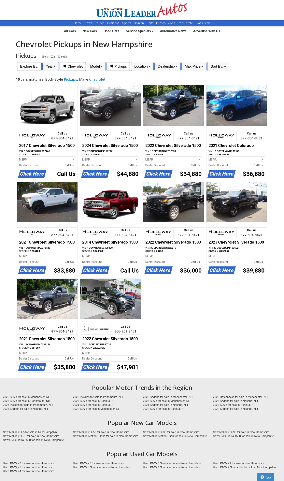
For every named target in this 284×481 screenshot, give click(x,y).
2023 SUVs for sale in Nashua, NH (234, 404)
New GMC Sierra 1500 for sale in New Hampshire (243, 436)
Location (142, 66)
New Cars (89, 31)
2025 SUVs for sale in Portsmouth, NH (26, 401)
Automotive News (173, 31)
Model (96, 66)
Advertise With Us (206, 31)
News (88, 23)
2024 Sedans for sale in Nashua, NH (165, 404)
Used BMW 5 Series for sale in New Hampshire (102, 467)
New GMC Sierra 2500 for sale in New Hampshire (33, 440)
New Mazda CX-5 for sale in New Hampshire (30, 432)
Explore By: (29, 66)
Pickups (118, 66)
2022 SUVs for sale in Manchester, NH (96, 408)
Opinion (139, 23)
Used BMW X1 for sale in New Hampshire (238, 463)
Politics (100, 23)
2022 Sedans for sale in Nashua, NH (235, 408)
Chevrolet (73, 66)
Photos (161, 23)
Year (50, 66)
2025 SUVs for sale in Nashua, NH (94, 401)
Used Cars (111, 31)
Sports (127, 23)
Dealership (167, 66)
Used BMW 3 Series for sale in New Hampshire (172, 463)
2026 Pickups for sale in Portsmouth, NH (98, 397)
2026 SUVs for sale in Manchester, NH (26, 397)
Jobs (172, 23)
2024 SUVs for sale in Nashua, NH (94, 404)
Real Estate (186, 23)
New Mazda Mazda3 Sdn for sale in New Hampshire (175, 436)
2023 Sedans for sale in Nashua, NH (25, 408)
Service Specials (139, 31)
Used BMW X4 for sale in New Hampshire (28, 471)
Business (113, 23)
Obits (150, 23)
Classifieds (203, 23)
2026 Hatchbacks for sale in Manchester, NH (240, 397)
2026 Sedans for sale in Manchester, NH (167, 397)
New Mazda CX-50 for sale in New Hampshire (101, 432)
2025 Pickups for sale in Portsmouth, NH (28, 404)
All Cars (70, 31)
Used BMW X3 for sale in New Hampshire (28, 463)
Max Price (194, 66)
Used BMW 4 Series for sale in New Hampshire (172, 467)
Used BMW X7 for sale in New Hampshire (28, 467)
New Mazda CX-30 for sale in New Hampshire (171, 432)
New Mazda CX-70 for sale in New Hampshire (31, 436)
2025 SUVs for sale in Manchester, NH (166, 401)
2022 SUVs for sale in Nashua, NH (164, 408)
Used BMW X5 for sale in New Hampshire (98, 463)
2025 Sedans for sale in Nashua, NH (235, 401)
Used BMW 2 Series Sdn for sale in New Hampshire (245, 467)
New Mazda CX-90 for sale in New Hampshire (241, 432)
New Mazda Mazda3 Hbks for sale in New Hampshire (105, 436)
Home (78, 23)
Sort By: (218, 66)
